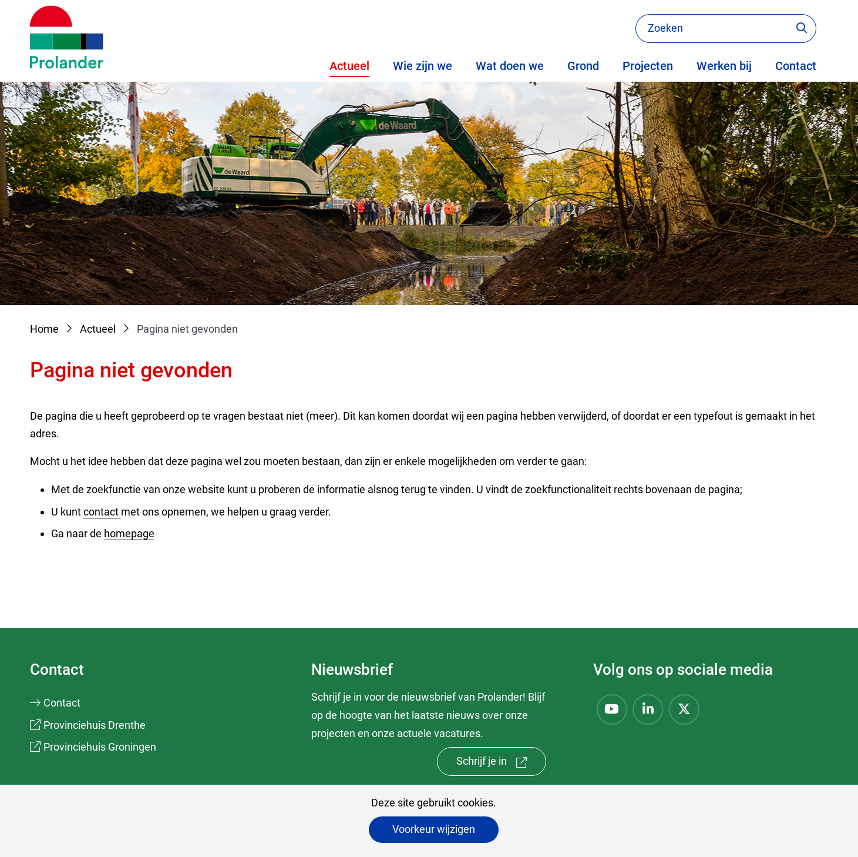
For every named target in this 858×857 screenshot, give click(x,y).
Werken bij (724, 66)
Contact (795, 66)
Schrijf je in (501, 764)
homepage (129, 533)
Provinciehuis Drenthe (94, 725)
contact (102, 512)
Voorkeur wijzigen (433, 829)
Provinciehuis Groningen (99, 747)
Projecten (648, 66)
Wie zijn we (422, 66)
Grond (583, 66)
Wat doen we (510, 66)
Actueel (349, 66)
